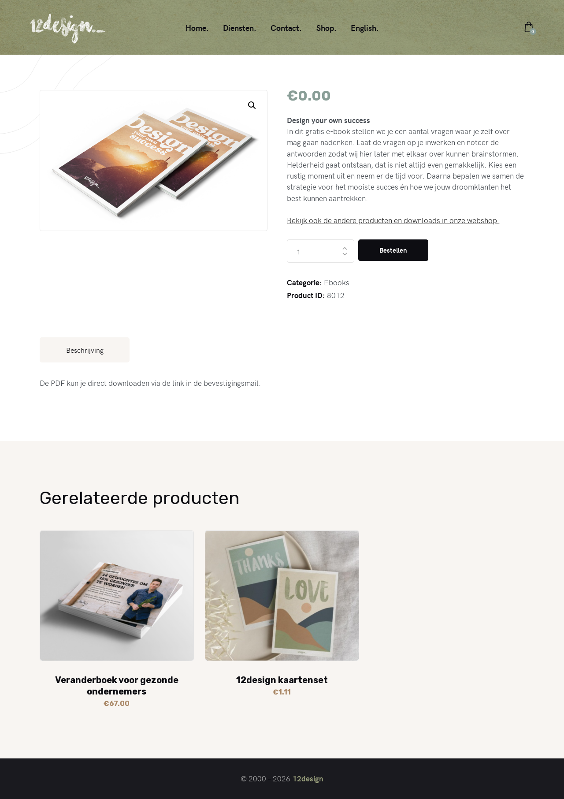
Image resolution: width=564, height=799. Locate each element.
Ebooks (336, 282)
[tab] (85, 349)
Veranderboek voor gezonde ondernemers (116, 686)
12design (308, 778)
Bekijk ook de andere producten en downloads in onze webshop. (393, 220)
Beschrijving (85, 350)
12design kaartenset (282, 680)
